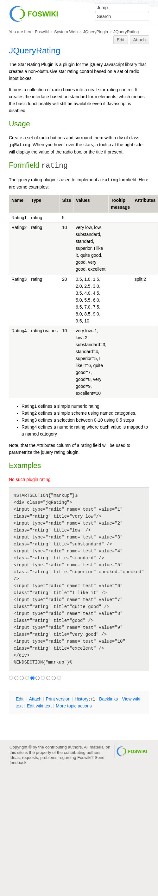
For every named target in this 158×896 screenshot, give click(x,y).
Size (66, 200)
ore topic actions (74, 705)
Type (36, 200)
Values (83, 200)
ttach (35, 698)
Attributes (145, 200)
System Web (66, 31)
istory (82, 698)
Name (17, 200)
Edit (120, 39)
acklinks (108, 698)
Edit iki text (39, 705)
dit (20, 698)
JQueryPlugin (95, 31)
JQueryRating (126, 31)
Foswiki (42, 31)
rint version (58, 698)
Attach (139, 39)
